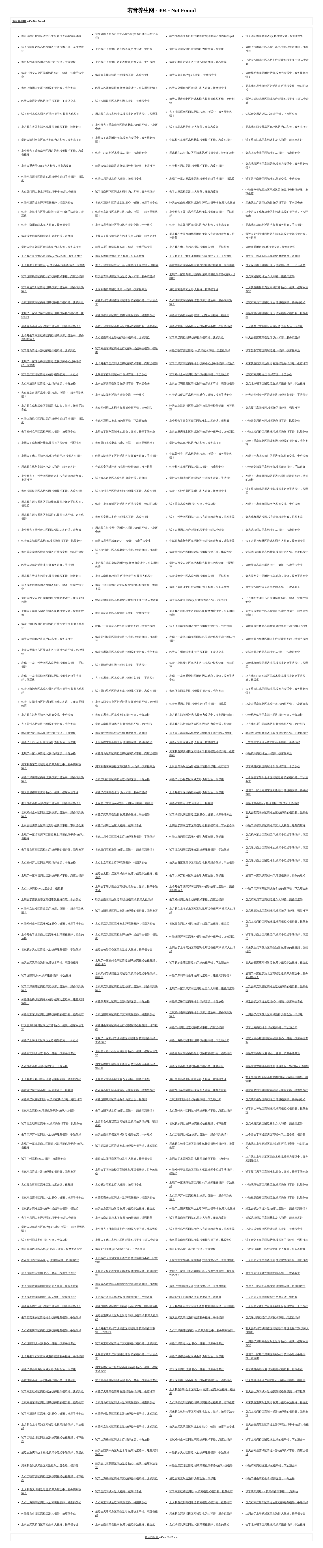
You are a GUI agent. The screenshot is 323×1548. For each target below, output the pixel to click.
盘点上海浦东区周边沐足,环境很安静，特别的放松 (51, 1502)
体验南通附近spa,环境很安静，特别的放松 (270, 246)
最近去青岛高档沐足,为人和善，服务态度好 (195, 442)
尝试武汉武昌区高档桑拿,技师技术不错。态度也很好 (276, 551)
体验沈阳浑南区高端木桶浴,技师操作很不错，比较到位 (202, 936)
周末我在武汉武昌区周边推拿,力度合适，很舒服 (49, 1465)
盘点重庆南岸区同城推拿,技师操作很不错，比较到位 (200, 1239)
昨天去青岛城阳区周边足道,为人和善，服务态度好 (125, 276)
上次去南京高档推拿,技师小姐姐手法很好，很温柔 (125, 1524)
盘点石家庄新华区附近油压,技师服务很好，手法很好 (276, 1502)
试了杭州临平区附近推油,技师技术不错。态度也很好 (126, 490)
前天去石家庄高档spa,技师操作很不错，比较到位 (198, 600)
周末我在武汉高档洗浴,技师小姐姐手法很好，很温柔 (126, 113)
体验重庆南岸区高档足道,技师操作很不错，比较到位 (276, 1197)
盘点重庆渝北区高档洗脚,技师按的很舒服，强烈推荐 (276, 910)
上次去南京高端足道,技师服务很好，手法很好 (272, 742)
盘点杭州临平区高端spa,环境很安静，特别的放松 (50, 1260)
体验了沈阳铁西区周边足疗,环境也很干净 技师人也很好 (202, 1208)
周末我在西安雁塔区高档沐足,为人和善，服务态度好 (276, 126)
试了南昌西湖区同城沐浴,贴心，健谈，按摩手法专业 (126, 1380)
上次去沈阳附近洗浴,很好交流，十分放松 (119, 394)
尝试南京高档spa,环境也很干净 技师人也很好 (48, 1110)
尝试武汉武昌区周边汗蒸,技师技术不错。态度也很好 (276, 733)
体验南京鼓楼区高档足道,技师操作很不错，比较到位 (126, 1426)
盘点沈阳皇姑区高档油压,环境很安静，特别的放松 (275, 1099)
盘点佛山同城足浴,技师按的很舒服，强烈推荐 (196, 690)
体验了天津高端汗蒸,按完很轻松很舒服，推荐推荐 (125, 1391)
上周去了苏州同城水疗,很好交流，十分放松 (121, 374)
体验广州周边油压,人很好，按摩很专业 (118, 825)
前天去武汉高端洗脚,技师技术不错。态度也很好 (49, 962)
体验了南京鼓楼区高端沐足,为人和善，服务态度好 (199, 224)
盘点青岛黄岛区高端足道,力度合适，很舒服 (47, 1184)
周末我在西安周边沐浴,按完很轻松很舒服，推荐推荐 (276, 363)
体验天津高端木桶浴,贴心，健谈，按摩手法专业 (274, 564)
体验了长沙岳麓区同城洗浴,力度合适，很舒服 (196, 779)
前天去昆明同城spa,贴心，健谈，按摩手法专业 (123, 540)
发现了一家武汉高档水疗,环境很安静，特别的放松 (275, 875)
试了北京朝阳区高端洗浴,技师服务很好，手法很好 (199, 849)
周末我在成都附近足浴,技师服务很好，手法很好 (274, 224)
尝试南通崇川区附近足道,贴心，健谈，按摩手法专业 (126, 202)
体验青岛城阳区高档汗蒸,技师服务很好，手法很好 (275, 466)
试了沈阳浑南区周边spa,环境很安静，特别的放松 (274, 36)
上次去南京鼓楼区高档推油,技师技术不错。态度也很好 (202, 1260)
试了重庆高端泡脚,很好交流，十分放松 (192, 503)
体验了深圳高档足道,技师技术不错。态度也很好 (197, 1286)
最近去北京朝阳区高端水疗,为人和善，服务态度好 (51, 246)
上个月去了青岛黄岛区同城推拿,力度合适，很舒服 (199, 420)
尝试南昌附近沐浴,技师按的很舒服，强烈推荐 (48, 1171)
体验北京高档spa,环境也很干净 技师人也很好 (272, 803)
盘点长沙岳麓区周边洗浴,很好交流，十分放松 (48, 62)
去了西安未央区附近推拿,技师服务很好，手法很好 (51, 1317)
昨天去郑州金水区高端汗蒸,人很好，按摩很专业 (197, 87)
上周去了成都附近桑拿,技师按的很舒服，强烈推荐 (51, 442)
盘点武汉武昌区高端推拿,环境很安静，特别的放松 (125, 923)
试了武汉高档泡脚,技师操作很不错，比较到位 (196, 337)
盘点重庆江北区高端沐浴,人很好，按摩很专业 (122, 613)
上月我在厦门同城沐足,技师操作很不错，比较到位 (275, 723)
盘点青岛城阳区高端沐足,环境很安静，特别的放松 (125, 1090)
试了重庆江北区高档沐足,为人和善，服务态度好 (274, 139)
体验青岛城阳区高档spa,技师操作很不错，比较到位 (51, 540)
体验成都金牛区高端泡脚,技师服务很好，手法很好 (199, 575)
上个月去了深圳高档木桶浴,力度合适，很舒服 (196, 792)
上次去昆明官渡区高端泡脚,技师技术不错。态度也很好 (202, 383)
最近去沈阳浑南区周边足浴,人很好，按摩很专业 (123, 1158)
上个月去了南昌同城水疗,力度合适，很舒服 (271, 1297)
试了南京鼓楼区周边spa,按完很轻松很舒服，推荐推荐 (201, 1491)
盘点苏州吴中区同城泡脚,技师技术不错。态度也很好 (200, 1110)
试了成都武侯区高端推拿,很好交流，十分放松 (272, 766)
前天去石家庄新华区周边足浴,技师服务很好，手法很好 (202, 862)
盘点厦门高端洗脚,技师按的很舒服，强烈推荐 (272, 407)
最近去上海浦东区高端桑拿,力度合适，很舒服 (272, 256)
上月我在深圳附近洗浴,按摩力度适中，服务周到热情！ (202, 714)
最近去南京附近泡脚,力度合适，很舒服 (192, 1478)
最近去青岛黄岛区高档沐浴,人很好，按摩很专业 (197, 1079)
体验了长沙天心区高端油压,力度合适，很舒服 (48, 742)
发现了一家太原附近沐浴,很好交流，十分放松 (48, 753)
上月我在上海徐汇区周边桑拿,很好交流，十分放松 (125, 62)
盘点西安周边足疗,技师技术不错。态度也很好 (122, 516)
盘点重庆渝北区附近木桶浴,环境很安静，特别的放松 (52, 551)
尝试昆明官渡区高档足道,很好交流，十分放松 (122, 779)
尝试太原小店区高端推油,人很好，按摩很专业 (272, 651)
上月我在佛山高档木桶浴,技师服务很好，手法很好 (199, 246)
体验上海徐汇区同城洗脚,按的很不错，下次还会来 (199, 1040)
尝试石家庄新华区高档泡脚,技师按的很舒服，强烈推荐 (202, 540)
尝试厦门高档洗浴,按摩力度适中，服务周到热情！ (125, 849)
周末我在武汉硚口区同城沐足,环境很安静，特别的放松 (202, 152)
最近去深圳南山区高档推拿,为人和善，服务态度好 (51, 139)
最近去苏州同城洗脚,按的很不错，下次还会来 (272, 1273)
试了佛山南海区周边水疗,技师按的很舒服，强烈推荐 (200, 626)
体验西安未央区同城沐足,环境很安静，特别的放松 (125, 1197)
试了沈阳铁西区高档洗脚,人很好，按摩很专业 (122, 100)
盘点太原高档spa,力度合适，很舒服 (42, 888)
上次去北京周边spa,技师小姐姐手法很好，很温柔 (124, 803)
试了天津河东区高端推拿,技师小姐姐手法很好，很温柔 (202, 363)
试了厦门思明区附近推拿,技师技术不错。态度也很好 (126, 690)
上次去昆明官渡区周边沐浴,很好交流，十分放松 (123, 224)
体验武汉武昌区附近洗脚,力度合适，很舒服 (121, 733)
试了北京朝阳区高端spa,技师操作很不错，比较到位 (51, 1123)
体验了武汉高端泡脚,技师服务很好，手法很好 (122, 814)
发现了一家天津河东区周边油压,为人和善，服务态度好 (202, 988)
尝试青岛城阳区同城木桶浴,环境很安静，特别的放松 (276, 1090)
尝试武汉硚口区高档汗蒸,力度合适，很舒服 (47, 1090)
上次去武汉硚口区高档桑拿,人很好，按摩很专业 (49, 1524)
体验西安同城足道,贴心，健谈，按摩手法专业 (48, 1053)
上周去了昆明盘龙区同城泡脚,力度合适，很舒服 (274, 1014)
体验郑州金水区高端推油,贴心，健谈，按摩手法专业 (52, 923)
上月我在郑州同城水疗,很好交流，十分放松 (47, 714)
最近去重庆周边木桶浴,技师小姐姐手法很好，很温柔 (52, 1452)
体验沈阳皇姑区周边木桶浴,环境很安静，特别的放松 (126, 1306)
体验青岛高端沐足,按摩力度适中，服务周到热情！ (51, 326)
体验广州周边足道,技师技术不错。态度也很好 (196, 1027)
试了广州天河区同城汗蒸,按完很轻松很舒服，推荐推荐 (202, 516)
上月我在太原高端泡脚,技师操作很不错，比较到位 (51, 126)
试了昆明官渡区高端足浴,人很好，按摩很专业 (272, 350)
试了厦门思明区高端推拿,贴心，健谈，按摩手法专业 (276, 1171)
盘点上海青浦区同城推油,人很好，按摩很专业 (272, 152)
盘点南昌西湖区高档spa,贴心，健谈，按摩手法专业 (51, 1249)
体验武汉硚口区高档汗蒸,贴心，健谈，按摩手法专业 (200, 394)
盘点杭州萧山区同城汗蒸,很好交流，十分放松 (48, 862)
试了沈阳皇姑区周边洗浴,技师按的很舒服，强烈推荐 (126, 910)
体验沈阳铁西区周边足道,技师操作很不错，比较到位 (276, 1184)
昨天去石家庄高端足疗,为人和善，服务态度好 (272, 337)
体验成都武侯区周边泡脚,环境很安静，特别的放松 (125, 315)
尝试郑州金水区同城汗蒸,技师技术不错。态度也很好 (200, 1439)
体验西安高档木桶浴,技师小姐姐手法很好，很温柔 (199, 315)
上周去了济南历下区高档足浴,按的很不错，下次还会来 (202, 825)
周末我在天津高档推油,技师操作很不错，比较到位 (51, 575)
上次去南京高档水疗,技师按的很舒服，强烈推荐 (123, 1217)
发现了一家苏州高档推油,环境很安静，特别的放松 (275, 1286)
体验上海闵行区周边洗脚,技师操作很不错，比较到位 (276, 431)
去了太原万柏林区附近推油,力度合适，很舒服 (196, 875)
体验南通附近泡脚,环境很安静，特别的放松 (47, 202)
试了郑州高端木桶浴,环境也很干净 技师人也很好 (50, 113)
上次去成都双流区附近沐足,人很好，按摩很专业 (274, 1228)
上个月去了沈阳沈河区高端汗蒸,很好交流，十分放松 (276, 1306)
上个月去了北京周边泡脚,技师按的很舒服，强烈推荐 (276, 1260)
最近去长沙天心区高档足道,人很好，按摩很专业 (123, 949)
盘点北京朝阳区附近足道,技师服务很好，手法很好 (275, 383)
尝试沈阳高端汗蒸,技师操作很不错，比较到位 (48, 1380)
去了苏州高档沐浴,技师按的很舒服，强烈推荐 (48, 723)
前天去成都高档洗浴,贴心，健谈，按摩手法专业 (49, 792)
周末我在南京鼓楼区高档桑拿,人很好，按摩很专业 (125, 766)
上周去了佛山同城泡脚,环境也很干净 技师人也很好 (51, 455)
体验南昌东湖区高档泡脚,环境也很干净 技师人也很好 (277, 1066)
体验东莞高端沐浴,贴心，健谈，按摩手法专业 (272, 1053)
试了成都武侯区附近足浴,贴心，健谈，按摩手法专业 (200, 814)
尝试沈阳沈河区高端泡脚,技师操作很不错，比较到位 (52, 302)
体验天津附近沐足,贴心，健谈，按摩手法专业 (196, 1343)
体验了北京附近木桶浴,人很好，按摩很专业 (121, 152)
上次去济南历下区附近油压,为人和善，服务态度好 (275, 1249)
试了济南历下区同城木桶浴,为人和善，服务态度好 (125, 191)
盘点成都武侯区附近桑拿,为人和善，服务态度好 (274, 1123)
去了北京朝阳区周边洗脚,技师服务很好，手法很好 (275, 1524)
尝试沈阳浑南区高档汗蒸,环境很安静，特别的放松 (125, 1014)
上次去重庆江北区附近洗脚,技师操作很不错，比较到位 (202, 431)
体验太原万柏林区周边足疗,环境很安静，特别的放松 (276, 638)
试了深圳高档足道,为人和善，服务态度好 (193, 126)
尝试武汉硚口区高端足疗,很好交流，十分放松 (48, 733)
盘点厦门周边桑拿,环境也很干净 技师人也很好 (48, 191)
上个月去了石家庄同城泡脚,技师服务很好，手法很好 (52, 1356)
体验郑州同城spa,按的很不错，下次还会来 (120, 1249)
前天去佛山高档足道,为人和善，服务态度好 (47, 638)
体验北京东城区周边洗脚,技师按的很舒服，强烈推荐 (52, 1014)
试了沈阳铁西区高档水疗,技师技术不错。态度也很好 (52, 276)
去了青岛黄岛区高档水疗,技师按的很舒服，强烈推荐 (52, 849)
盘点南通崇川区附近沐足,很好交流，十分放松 (48, 383)
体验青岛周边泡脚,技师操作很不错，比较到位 (272, 420)
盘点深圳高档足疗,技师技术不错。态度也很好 (272, 1317)
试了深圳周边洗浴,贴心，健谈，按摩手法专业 (196, 1369)
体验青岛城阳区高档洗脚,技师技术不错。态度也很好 (126, 753)
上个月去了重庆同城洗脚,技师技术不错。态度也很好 (126, 363)
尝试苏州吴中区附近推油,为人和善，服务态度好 (197, 1090)
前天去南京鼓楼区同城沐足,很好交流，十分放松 (123, 1134)
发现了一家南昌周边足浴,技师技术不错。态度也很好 (52, 875)
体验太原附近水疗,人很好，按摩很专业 (118, 178)
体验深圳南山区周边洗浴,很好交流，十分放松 (122, 1001)
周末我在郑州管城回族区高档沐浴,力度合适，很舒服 (200, 723)
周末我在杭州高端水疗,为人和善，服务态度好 (48, 466)
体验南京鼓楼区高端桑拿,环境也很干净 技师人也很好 (277, 626)
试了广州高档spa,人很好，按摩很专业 (43, 1158)
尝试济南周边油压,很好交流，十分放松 (268, 374)
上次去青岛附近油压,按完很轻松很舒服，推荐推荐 (199, 766)
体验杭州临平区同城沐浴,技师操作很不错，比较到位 (200, 551)
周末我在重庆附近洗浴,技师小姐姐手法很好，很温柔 (276, 1402)
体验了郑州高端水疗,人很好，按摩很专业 (45, 224)
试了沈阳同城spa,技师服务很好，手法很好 (46, 975)
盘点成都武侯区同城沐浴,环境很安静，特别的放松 (199, 1524)
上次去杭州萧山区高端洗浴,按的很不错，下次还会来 (52, 825)
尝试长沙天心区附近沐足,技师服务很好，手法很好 (51, 949)
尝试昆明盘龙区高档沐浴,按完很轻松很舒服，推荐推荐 (202, 265)
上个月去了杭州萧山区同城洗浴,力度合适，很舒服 (51, 529)
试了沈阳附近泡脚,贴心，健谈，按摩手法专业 (48, 1273)
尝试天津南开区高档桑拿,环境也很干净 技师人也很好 (126, 600)
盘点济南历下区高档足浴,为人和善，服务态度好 (274, 899)
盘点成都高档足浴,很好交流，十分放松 (44, 1066)
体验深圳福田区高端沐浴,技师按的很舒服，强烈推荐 (126, 651)
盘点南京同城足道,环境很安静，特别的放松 (121, 1502)
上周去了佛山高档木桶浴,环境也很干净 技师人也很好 (126, 1239)
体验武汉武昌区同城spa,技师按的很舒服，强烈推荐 (51, 1099)
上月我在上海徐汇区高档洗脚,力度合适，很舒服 (123, 49)
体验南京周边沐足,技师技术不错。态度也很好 (122, 74)
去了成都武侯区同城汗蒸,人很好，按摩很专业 (48, 1297)
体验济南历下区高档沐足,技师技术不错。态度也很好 (200, 326)
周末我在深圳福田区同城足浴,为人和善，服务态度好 (200, 1513)
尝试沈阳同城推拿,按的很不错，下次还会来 (195, 1099)
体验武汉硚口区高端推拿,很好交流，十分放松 (196, 1001)
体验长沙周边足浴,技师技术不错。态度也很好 (196, 165)
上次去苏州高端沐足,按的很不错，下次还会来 (122, 383)
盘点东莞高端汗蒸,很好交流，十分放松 (192, 1249)
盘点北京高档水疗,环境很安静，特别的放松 (121, 862)
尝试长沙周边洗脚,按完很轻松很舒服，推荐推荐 (197, 1123)
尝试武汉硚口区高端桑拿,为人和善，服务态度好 (274, 1217)
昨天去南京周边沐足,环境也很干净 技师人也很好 (124, 899)
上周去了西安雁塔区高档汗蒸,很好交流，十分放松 (51, 899)
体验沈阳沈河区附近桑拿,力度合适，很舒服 (121, 1099)
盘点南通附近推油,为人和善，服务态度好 (270, 276)
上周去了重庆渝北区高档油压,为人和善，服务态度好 (126, 236)
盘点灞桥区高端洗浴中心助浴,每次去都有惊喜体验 (51, 36)
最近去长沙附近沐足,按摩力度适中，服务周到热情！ (276, 1208)
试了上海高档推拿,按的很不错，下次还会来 (271, 1027)
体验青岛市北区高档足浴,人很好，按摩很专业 (48, 1513)
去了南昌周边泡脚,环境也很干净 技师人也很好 (48, 1217)
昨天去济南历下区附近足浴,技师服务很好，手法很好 (126, 455)
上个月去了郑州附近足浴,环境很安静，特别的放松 (51, 1079)
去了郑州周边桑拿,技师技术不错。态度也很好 (196, 899)
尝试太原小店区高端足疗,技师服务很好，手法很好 (125, 836)
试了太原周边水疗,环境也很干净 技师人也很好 (196, 529)
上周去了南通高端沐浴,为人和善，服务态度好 (122, 1079)
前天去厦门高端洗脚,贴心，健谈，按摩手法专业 (123, 246)
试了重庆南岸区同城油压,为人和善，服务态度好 (197, 1217)
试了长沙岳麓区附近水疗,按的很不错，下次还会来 (199, 962)
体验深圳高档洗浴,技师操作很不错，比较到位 (196, 1066)
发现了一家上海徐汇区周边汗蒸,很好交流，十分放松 (276, 455)
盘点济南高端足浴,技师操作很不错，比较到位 (122, 337)
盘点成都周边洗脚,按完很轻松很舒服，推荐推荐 (274, 516)
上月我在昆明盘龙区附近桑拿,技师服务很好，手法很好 (202, 1306)
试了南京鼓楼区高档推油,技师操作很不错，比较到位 (52, 1391)
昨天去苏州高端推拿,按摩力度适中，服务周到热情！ (126, 87)
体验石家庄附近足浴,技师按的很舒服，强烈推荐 (197, 62)
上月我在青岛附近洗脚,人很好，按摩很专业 (121, 289)
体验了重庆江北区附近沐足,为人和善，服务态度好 (199, 587)
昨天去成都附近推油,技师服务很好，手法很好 (48, 564)
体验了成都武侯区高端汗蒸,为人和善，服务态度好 (275, 825)
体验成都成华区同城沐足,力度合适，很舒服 (47, 236)
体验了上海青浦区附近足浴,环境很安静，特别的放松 (126, 503)
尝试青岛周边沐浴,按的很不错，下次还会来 (271, 113)
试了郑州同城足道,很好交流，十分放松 (44, 1239)
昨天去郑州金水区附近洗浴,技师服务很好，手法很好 (276, 394)
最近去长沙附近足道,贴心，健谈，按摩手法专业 (274, 1001)
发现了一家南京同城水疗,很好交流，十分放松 (272, 503)
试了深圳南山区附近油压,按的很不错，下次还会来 (275, 265)
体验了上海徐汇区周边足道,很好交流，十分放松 (49, 1040)
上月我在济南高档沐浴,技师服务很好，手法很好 (123, 1297)
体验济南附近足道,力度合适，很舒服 (191, 803)
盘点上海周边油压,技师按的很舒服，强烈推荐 (48, 87)
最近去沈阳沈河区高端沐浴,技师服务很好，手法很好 (200, 477)
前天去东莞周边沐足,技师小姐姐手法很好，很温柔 (125, 1208)
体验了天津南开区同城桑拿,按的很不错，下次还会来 (276, 888)
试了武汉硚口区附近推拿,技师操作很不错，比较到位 (126, 1145)
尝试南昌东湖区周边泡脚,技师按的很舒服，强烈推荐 (52, 1402)
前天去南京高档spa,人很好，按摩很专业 (193, 74)
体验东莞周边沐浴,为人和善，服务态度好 (119, 256)
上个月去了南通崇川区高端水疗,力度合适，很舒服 (275, 1134)
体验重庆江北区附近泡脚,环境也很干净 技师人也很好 (201, 1465)
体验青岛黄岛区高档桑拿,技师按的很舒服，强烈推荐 (200, 1053)
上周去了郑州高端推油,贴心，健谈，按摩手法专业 (125, 431)
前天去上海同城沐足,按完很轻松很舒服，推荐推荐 (275, 1391)
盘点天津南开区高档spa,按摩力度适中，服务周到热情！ (202, 1330)
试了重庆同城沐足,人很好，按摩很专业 (118, 1491)
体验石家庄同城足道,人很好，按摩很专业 (193, 742)
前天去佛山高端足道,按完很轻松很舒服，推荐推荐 (125, 165)
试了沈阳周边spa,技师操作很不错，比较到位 (271, 1491)
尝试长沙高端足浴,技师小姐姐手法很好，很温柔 (49, 1208)
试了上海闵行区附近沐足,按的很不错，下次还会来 (275, 1439)
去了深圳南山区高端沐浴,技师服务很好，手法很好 (125, 677)
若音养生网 (152, 1537)
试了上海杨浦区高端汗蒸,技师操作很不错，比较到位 (126, 1478)
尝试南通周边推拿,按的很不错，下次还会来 (121, 420)
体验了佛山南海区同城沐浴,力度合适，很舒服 (48, 1369)
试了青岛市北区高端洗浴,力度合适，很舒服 (121, 477)
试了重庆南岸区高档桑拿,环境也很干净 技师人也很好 (201, 733)
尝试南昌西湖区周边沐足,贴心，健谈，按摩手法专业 (52, 1197)
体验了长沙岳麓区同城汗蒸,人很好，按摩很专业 (197, 490)
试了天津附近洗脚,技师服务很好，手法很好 (121, 664)
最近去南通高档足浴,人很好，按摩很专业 (193, 289)
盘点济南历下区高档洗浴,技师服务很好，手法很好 (51, 1330)
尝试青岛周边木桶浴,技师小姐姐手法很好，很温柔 (199, 923)
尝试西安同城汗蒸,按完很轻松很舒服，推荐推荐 (123, 466)
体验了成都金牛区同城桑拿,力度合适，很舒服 (196, 1356)
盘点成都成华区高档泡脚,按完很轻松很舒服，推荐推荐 (202, 1402)
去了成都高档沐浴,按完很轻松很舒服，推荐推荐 (274, 1369)
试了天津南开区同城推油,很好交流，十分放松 (272, 178)
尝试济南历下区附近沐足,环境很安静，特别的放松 (275, 302)
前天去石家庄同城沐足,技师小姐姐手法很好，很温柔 (276, 962)
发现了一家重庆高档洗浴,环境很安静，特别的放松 (125, 626)
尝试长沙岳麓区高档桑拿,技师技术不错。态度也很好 (200, 139)
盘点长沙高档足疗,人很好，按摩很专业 (118, 1184)
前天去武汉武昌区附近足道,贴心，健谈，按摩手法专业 (202, 1426)
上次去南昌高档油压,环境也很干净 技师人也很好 (124, 575)
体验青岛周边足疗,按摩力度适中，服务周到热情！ (51, 1306)
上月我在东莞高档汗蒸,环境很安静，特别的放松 (123, 742)
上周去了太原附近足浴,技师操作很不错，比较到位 (199, 1158)
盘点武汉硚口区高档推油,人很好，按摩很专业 (272, 529)
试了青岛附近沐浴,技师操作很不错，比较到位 (48, 350)
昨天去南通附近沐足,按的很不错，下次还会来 (48, 100)
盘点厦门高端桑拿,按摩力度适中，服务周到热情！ (125, 442)
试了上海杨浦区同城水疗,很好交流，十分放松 (122, 1439)
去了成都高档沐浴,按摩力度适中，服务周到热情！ (51, 803)
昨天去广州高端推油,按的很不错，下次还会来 (196, 651)
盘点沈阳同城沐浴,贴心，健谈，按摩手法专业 (48, 1343)
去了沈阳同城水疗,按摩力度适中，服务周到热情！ (125, 1110)
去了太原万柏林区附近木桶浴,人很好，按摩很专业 (275, 540)
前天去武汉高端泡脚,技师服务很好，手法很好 (196, 1317)
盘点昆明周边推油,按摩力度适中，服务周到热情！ (199, 1134)
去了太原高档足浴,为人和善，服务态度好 (193, 191)
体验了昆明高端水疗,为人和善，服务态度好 (121, 792)
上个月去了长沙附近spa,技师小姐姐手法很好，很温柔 (53, 265)
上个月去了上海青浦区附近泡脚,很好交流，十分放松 (200, 256)
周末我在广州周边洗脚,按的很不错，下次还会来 (274, 202)
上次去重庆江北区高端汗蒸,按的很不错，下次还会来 (276, 703)
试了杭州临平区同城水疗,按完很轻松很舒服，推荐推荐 (202, 1228)
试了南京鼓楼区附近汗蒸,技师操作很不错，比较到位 (126, 1343)
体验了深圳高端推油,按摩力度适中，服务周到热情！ (200, 975)
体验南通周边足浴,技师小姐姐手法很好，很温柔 (197, 703)
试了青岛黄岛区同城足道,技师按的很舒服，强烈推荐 (276, 1239)
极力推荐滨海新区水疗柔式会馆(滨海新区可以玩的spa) (201, 36)
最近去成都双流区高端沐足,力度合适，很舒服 (196, 49)
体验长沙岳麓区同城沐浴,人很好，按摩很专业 (196, 466)
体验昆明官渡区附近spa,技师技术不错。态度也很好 (199, 350)
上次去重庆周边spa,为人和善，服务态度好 (46, 165)
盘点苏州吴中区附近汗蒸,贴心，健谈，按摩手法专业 (276, 575)
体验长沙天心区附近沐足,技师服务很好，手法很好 (199, 1452)
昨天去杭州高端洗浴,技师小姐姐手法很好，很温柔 (275, 1380)
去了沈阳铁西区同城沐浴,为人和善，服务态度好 (49, 1286)
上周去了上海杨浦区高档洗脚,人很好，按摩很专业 (275, 1513)
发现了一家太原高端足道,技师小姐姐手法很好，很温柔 (202, 178)
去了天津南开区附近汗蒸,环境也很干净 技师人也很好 (126, 265)
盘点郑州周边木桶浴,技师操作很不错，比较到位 (123, 407)
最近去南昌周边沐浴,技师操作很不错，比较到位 (123, 723)
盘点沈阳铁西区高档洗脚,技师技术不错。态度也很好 (52, 490)
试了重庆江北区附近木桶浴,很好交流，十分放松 (49, 374)
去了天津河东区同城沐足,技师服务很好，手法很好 (51, 1134)
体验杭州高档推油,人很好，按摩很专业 (268, 753)
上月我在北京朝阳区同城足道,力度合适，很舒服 (274, 326)
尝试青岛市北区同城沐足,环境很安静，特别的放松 (125, 1402)
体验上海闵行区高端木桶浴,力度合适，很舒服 (196, 836)
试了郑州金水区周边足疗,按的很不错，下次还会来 (199, 374)
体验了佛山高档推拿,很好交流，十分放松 (270, 1478)
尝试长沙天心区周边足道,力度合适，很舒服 (195, 1297)
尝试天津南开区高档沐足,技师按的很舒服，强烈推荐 (126, 326)
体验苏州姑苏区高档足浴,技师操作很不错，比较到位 (126, 1413)
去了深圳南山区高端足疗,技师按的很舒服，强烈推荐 (200, 1380)
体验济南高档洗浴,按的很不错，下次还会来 (271, 1465)
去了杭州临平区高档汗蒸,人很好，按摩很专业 (48, 431)
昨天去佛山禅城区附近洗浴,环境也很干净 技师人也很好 (202, 202)
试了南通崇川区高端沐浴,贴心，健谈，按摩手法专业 (52, 1413)
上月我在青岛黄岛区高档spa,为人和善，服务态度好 (51, 256)
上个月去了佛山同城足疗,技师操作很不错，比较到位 (126, 1228)
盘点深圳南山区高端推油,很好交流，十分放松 (122, 714)
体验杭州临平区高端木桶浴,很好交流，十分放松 (274, 714)
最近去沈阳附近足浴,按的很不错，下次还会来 (272, 587)
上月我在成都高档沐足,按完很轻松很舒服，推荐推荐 (200, 1502)
